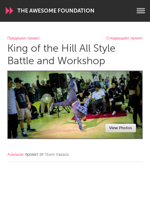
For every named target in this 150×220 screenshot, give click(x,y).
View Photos (120, 128)
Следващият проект (124, 38)
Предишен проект (23, 38)
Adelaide (15, 154)
